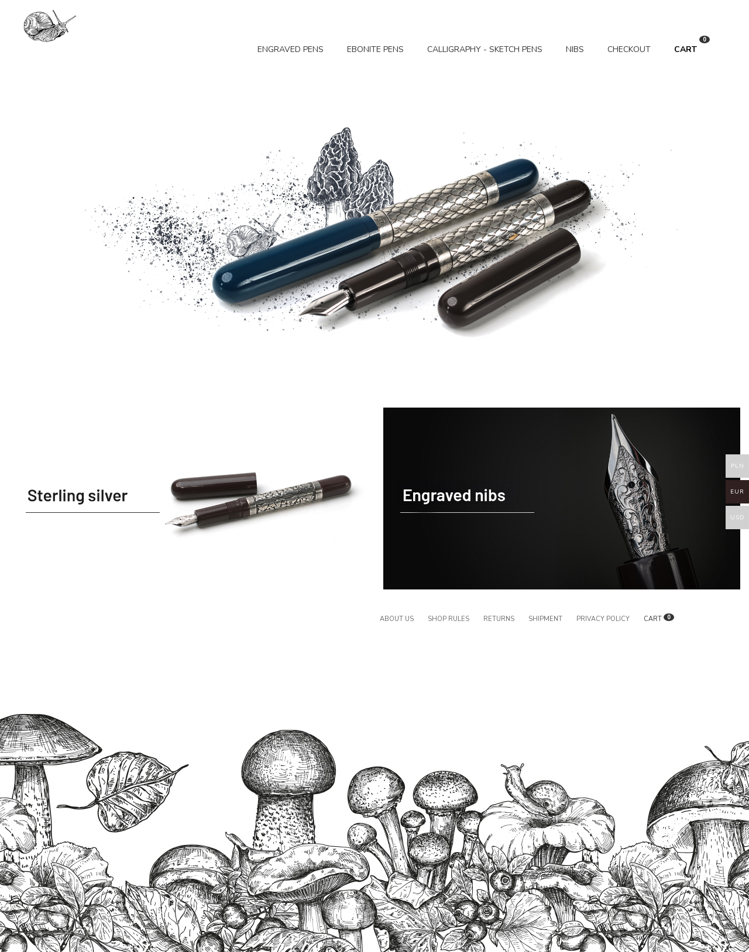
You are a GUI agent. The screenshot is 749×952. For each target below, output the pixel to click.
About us (397, 619)
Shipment (545, 619)
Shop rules (448, 619)
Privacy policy (603, 619)
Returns (498, 619)
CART (692, 45)
